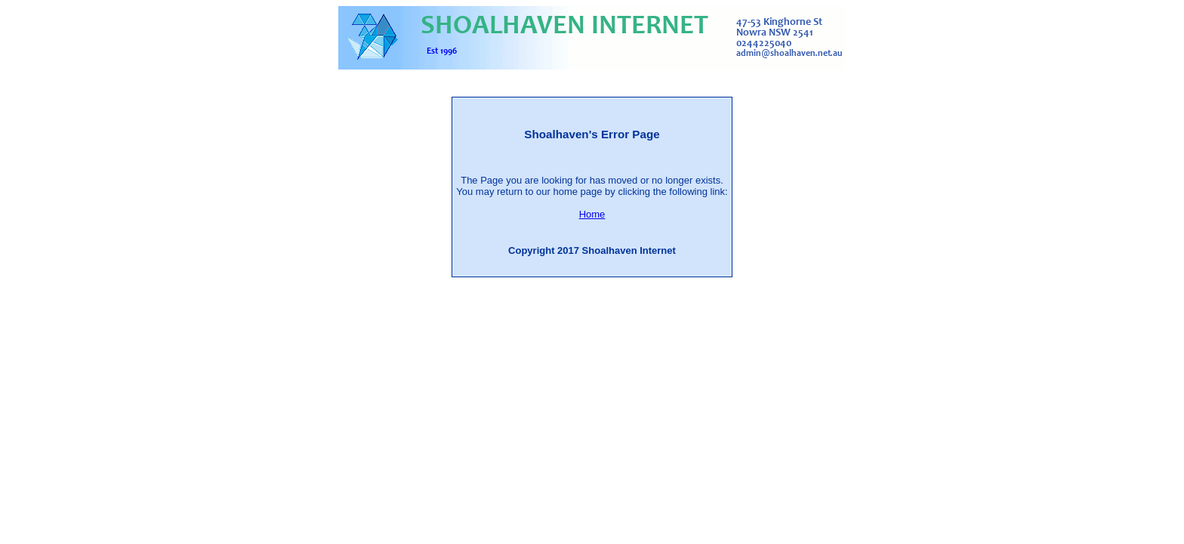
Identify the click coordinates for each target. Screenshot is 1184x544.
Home (592, 214)
